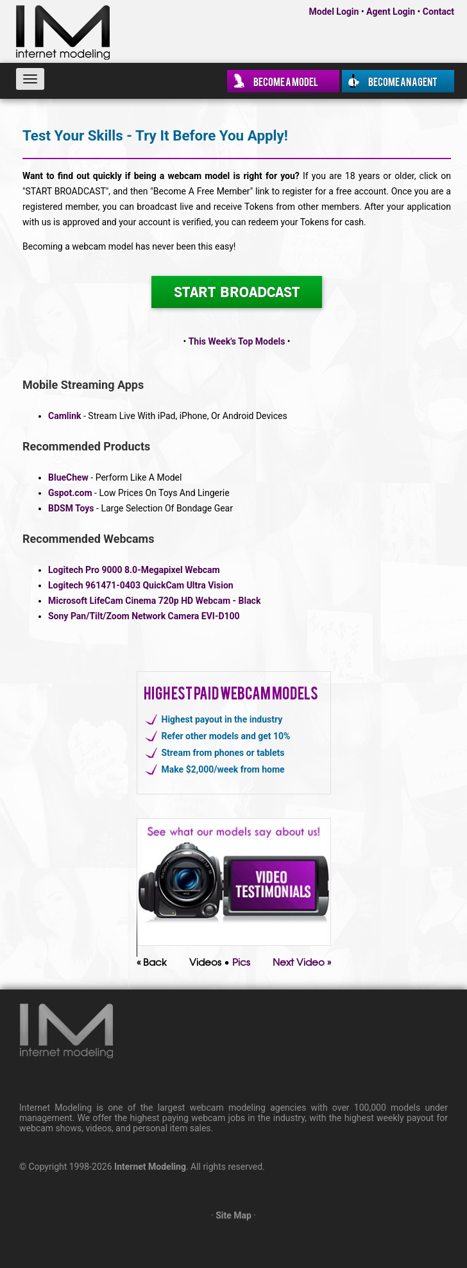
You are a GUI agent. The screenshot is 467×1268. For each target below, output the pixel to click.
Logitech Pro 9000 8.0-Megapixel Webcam (134, 570)
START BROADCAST (237, 292)
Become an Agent (402, 80)
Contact (438, 11)
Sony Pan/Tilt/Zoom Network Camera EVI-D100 (144, 616)
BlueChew (68, 477)
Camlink (64, 416)
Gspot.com (70, 493)
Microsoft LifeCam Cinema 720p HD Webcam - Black (154, 600)
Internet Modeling (150, 1166)
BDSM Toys (71, 508)
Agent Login (390, 11)
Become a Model (285, 80)
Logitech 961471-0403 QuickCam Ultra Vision (141, 585)
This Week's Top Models (237, 341)
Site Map (233, 1215)
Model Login (334, 11)
